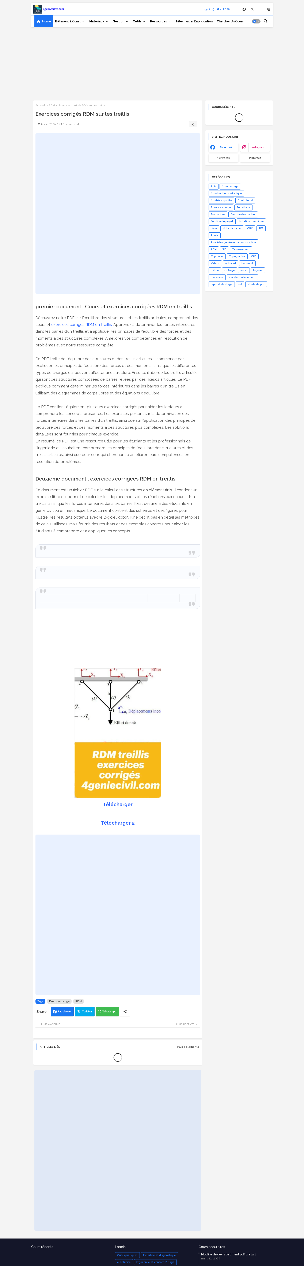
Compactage (230, 186)
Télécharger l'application (194, 21)
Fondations (218, 214)
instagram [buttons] (258, 147)
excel (243, 270)
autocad (230, 263)
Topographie (237, 256)
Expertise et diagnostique (159, 1255)
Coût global (245, 200)
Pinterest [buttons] (255, 158)
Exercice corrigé (59, 1001)
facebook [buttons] (226, 147)
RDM (52, 105)
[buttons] (244, 9)
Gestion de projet (222, 221)
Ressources (158, 21)
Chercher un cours (230, 21)
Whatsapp (109, 1011)
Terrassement (241, 249)
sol (240, 284)
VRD (253, 256)
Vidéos (215, 263)
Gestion (118, 21)
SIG (224, 249)
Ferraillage (243, 207)
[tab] (43, 21)
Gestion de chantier (243, 214)
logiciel (258, 270)
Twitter (87, 1011)
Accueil (40, 105)
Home (46, 21)
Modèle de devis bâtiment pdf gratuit (228, 1254)
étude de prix (256, 284)
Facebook (64, 1011)
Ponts (214, 235)
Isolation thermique (251, 221)
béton (215, 270)
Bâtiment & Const (68, 21)
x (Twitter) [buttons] (223, 158)
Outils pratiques (127, 1255)
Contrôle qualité (221, 200)
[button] (256, 21)
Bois (213, 186)
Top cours (217, 256)
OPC (250, 228)
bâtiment (247, 263)
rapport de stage (221, 284)
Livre (214, 228)
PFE (261, 228)
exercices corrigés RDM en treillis (81, 324)
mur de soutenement (242, 277)
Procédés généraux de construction (233, 242)
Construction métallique (226, 193)
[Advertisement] (152, 62)
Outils (137, 21)
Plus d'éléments (188, 1046)
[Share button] (125, 1011)
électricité (124, 1262)
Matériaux (96, 21)
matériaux (217, 277)
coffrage (229, 270)
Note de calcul (232, 228)
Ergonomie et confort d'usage (155, 1262)
